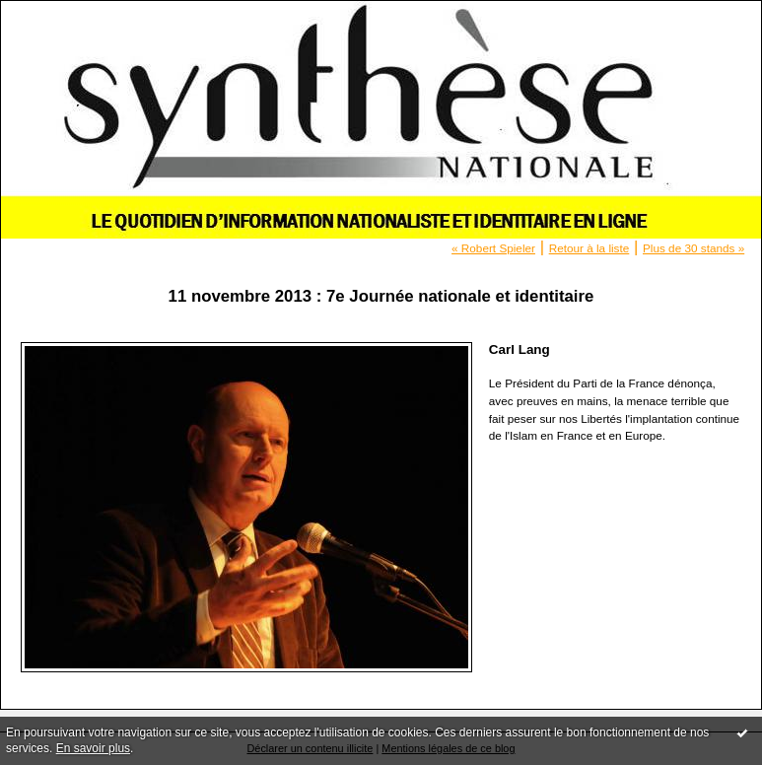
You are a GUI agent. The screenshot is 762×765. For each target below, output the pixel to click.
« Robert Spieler (493, 248)
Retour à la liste (589, 248)
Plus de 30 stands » (693, 248)
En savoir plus (93, 748)
